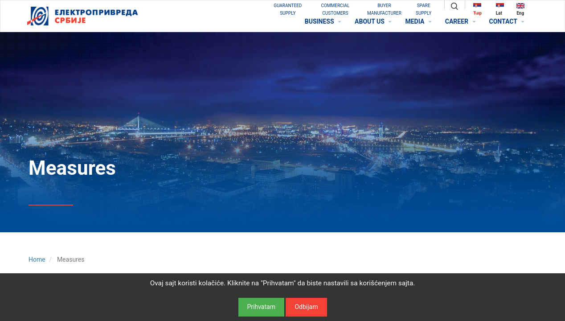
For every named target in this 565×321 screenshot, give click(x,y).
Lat (500, 9)
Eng (520, 9)
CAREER (460, 21)
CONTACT (506, 21)
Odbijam (306, 306)
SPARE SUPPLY (423, 9)
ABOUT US (373, 21)
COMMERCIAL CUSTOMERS (335, 9)
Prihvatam (261, 306)
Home (37, 259)
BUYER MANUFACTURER (384, 9)
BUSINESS (323, 21)
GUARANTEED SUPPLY (288, 9)
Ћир (477, 9)
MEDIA (418, 21)
